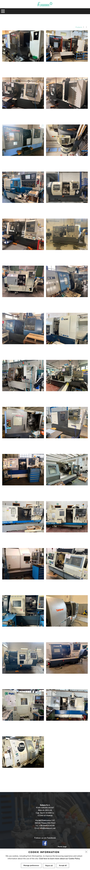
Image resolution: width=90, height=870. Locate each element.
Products (78, 27)
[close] (86, 852)
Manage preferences (31, 865)
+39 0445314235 (47, 825)
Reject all (49, 865)
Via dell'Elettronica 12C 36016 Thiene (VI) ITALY (45, 821)
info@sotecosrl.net (48, 828)
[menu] (3, 11)
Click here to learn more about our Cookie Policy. (59, 858)
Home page (62, 846)
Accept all (63, 865)
